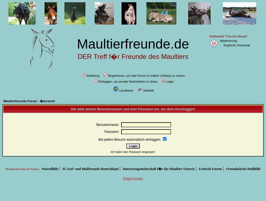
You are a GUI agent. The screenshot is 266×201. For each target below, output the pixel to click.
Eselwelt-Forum (210, 169)
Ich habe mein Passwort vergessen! (133, 152)
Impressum (133, 178)
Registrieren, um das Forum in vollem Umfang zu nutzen (144, 75)
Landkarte (123, 90)
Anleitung (90, 75)
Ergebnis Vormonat (237, 45)
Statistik (145, 90)
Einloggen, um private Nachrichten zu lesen (126, 81)
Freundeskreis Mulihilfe (243, 169)
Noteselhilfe (49, 169)
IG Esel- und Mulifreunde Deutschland (90, 169)
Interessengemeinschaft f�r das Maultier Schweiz (159, 169)
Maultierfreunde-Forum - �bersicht (29, 101)
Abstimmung (228, 40)
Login (168, 81)
